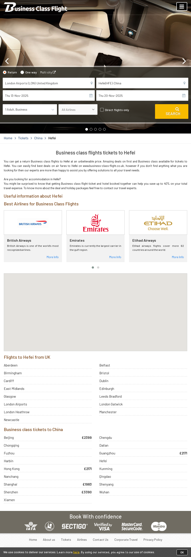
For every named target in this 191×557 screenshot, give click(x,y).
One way (31, 72)
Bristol (104, 373)
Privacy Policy (152, 539)
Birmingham (13, 373)
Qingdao (105, 476)
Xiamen (9, 500)
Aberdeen (11, 365)
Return (12, 72)
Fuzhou (9, 453)
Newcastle (11, 420)
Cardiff (9, 381)
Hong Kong (12, 469)
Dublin (103, 381)
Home (33, 539)
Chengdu (105, 437)
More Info (53, 257)
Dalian (103, 445)
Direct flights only (117, 110)
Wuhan (104, 492)
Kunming (105, 469)
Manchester (108, 412)
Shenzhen (11, 492)
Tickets (66, 539)
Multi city (48, 72)
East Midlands (14, 389)
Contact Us (100, 539)
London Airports (15, 404)
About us (49, 539)
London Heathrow (17, 412)
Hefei (103, 461)
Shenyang (106, 484)
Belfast (104, 365)
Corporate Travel (125, 539)
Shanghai (10, 484)
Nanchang (11, 476)
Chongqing (11, 445)
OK (182, 552)
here (76, 552)
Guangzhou (107, 453)
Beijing (9, 437)
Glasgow (10, 396)
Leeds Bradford (110, 396)
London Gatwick (111, 404)
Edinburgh (106, 389)
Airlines (82, 539)
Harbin (8, 461)
